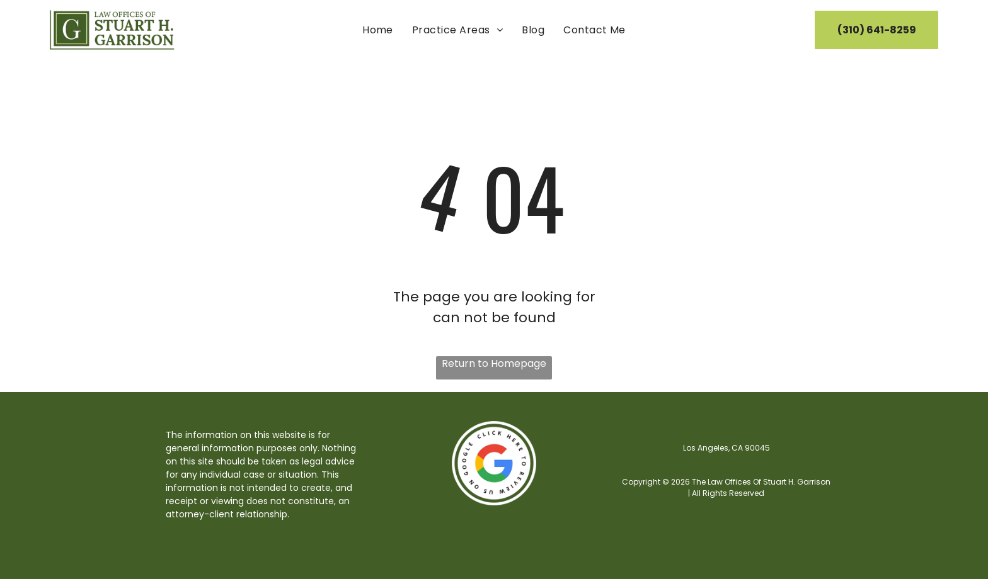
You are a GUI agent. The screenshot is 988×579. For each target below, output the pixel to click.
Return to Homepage (494, 363)
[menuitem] (378, 30)
